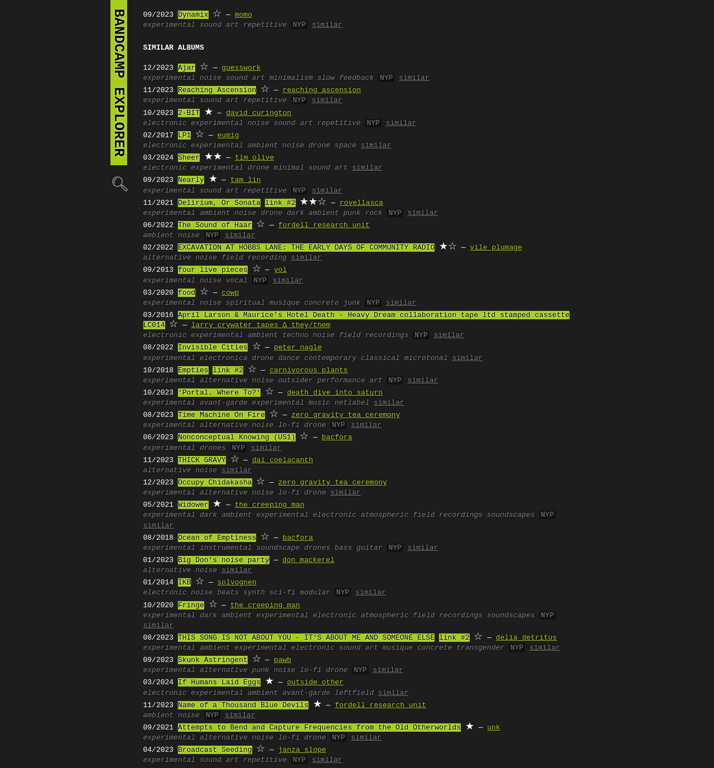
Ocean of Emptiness (217, 538)
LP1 (184, 136)
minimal (289, 168)
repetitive (265, 25)
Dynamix (193, 15)
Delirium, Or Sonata (219, 203)
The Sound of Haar (215, 225)
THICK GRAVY (202, 460)
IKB (184, 583)
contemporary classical (352, 358)
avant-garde (224, 403)
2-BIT (189, 113)
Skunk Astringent (213, 660)
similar (327, 25)
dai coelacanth (282, 460)
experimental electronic (306, 515)
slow (326, 78)
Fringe (191, 606)
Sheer (189, 158)
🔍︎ (119, 183)
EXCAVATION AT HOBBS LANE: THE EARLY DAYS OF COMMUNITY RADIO (306, 248)
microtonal (426, 358)
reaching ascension (322, 90)
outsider (295, 381)
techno (295, 335)
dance (289, 358)
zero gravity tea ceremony (345, 415)
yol (280, 270)
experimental (169, 25)
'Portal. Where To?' (219, 393)
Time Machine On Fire (221, 415)
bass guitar (359, 548)
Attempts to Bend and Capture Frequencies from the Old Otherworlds (319, 728)
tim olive (254, 158)
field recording (254, 258)
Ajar (186, 68)
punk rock (362, 213)
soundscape (278, 548)
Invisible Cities (213, 348)
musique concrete (304, 303)
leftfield (354, 693)
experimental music (291, 403)
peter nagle (298, 348)
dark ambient (313, 213)
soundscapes (511, 515)
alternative (167, 258)
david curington (258, 113)
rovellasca (361, 203)
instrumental (226, 548)
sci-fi (282, 593)
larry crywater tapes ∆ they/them (261, 325)
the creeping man (270, 505)
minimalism (291, 78)
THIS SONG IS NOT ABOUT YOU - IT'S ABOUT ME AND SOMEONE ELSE (306, 638)
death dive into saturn (335, 393)
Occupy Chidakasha (215, 483)
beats (228, 593)
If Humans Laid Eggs (219, 683)
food (186, 293)
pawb (282, 660)
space (345, 146)
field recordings (374, 335)
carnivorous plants (308, 371)
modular (315, 593)
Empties (193, 371)
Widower (193, 505)
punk (260, 670)
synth (254, 593)
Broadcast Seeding (215, 750)
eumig (228, 136)
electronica (224, 358)
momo (243, 15)
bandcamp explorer (119, 82)
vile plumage (496, 248)
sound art (219, 25)
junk (351, 303)
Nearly (191, 180)
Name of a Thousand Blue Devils (243, 705)
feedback (356, 78)
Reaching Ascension (217, 90)
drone (319, 146)
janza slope (302, 750)
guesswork (240, 68)
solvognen (237, 583)
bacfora (337, 438)
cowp (230, 293)
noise (210, 78)
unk (493, 728)
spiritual (245, 303)
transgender (480, 648)
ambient (263, 146)
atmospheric (385, 515)
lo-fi (289, 425)
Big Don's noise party (223, 560)
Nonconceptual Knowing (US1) (237, 438)
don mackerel (308, 560)
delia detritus (526, 638)
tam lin (245, 180)
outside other (315, 683)
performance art (350, 381)
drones (213, 448)
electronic (165, 123)
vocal (237, 281)
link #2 (280, 203)
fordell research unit (324, 225)
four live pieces (213, 270)
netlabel (352, 403)
